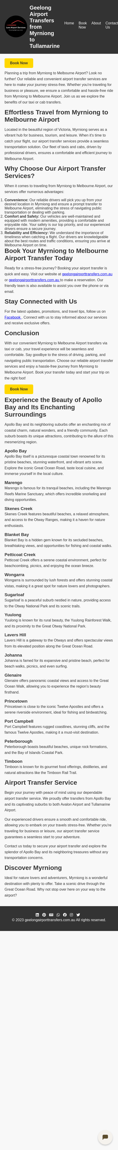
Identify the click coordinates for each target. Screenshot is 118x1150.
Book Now (83, 25)
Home (69, 23)
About (96, 23)
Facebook (13, 317)
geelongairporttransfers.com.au (87, 274)
